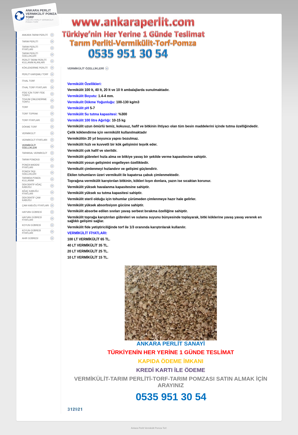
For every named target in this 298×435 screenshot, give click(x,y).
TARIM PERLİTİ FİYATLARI (30, 48)
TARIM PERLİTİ (30, 41)
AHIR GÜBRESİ (30, 238)
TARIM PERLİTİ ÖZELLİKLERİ (30, 54)
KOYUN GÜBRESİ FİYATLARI (31, 231)
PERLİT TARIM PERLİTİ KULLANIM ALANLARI (34, 61)
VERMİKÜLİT (29, 133)
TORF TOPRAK (30, 113)
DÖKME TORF (29, 126)
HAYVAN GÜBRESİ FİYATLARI (32, 218)
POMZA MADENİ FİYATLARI (30, 166)
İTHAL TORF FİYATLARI (34, 87)
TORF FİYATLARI (31, 120)
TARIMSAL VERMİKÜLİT (34, 153)
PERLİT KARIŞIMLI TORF (35, 74)
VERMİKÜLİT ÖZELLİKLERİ (29, 146)
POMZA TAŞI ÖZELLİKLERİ (29, 172)
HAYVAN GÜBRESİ (32, 212)
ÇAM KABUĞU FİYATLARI (35, 205)
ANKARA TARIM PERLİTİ (35, 35)
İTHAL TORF (28, 81)
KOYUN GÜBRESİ (31, 225)
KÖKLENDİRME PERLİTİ (35, 67)
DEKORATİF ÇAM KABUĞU (31, 198)
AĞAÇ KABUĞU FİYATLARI (30, 192)
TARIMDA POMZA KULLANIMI (31, 179)
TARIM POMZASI (31, 159)
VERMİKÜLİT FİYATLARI (34, 140)
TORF (25, 107)
